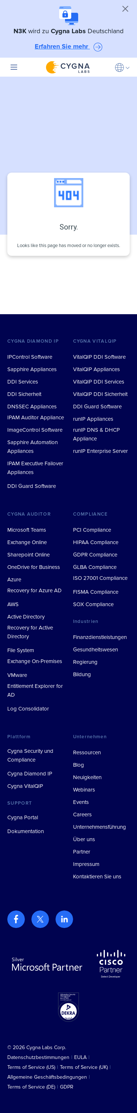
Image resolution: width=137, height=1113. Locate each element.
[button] (122, 67)
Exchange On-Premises (34, 661)
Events (81, 802)
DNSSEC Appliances (32, 406)
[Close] (125, 8)
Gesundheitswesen (95, 649)
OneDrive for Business (33, 567)
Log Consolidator (28, 708)
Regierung (85, 662)
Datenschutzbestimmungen (38, 1057)
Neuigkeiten (87, 777)
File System (20, 650)
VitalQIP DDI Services (98, 381)
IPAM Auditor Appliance (35, 417)
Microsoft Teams (26, 530)
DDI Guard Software (31, 486)
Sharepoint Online (28, 554)
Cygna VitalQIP (25, 786)
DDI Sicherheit (24, 394)
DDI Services (22, 381)
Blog (78, 765)
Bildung (82, 674)
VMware (17, 675)
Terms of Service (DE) (31, 1087)
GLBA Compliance (95, 567)
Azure (14, 579)
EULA (80, 1057)
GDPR (66, 1087)
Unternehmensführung (99, 827)
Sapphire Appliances (32, 369)
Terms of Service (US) (31, 1067)
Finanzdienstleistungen (100, 637)
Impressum (86, 864)
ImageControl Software (34, 430)
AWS (13, 604)
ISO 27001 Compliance (100, 578)
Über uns (84, 839)
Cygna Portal (22, 817)
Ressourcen (87, 752)
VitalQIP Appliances (96, 369)
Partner (81, 851)
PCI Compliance (92, 530)
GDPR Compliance (95, 554)
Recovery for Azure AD (34, 590)
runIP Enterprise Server (100, 451)
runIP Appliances (93, 419)
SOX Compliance (93, 604)
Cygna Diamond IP (29, 773)
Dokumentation (25, 831)
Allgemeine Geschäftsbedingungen (47, 1077)
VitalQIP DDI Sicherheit (100, 394)
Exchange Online (27, 542)
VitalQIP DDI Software (99, 357)
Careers (82, 814)
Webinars (84, 789)
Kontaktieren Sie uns (97, 876)
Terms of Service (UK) (84, 1067)
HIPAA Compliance (95, 542)
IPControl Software (29, 357)
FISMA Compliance (95, 592)
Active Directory (26, 616)
